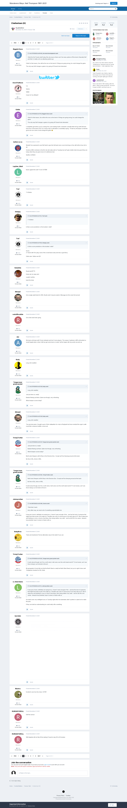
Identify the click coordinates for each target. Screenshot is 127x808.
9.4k (18, 630)
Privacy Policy (60, 795)
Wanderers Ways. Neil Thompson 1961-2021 (28, 3)
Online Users (13, 13)
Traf (17, 189)
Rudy (18, 359)
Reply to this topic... (25, 773)
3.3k (18, 703)
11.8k (18, 725)
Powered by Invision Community (63, 799)
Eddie (18, 109)
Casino (45, 503)
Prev (15, 42)
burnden (18, 616)
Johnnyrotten (18, 499)
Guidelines (37, 13)
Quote (31, 71)
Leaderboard (22, 13)
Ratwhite (18, 268)
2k (18, 97)
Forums (45, 13)
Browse (13, 9)
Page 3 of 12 (49, 42)
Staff (30, 13)
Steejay (18, 212)
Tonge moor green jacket (17, 383)
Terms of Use (31, 806)
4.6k (18, 156)
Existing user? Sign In (102, 3)
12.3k (18, 513)
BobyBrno (17, 531)
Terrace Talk (31, 29)
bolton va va (17, 142)
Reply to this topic (81, 35)
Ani (18, 337)
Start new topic (65, 35)
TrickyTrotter (18, 438)
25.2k (18, 351)
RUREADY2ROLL (18, 711)
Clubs (51, 13)
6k (18, 226)
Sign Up (114, 3)
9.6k (18, 328)
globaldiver (20, 28)
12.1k (18, 63)
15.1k (18, 180)
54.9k (18, 398)
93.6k (18, 203)
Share (72, 28)
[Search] (97, 8)
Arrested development (49, 53)
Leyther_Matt (18, 166)
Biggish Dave (18, 49)
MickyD (18, 292)
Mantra (18, 689)
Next (39, 42)
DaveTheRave (18, 83)
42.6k (18, 306)
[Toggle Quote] (28, 53)
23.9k (18, 374)
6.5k (18, 546)
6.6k (18, 124)
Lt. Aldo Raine (18, 582)
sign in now (47, 764)
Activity (20, 8)
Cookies (68, 795)
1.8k (18, 452)
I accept (113, 805)
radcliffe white (18, 314)
